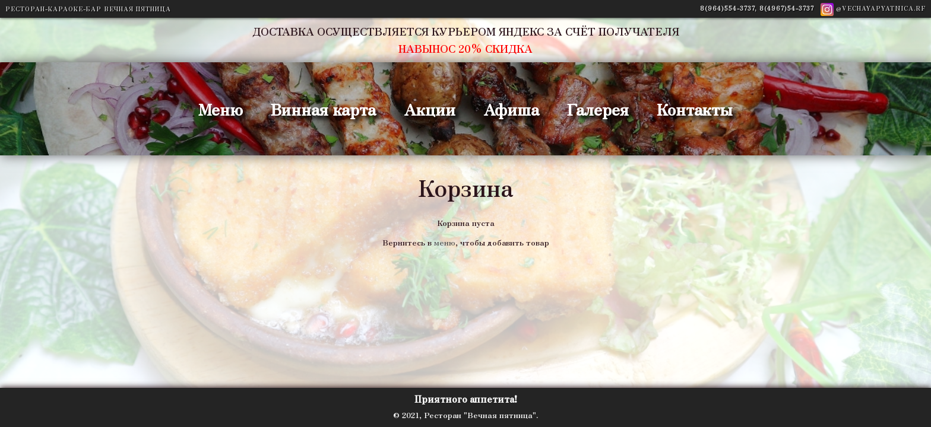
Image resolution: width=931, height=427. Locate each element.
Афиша (511, 109)
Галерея (598, 109)
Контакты (695, 109)
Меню (220, 109)
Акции (429, 109)
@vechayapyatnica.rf (873, 8)
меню (444, 242)
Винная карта (323, 109)
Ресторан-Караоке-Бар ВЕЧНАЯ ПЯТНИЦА (88, 8)
